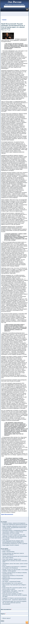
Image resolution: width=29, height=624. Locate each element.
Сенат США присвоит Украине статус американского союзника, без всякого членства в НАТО (14, 561)
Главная (4, 19)
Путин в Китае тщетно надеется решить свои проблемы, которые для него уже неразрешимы (14, 535)
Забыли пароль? (6, 618)
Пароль (3, 613)
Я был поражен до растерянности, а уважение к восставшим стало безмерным (14, 567)
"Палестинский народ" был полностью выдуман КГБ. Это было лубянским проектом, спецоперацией (14, 603)
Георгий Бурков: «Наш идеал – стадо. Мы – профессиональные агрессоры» (13, 591)
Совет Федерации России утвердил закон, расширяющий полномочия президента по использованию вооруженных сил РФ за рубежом (14, 542)
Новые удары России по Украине (10, 545)
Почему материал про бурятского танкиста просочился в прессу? (13, 554)
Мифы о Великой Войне (8, 551)
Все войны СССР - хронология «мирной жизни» (14, 599)
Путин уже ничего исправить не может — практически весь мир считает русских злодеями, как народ (14, 595)
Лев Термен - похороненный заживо (11, 581)
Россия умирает (6, 550)
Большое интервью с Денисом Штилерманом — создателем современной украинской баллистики (14, 523)
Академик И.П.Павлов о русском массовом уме (14, 598)
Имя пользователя (6, 609)
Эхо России (14, 2)
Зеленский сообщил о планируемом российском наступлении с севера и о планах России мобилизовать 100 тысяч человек (14, 532)
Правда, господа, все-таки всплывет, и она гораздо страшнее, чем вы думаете (15, 570)
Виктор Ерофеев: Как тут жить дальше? (12, 583)
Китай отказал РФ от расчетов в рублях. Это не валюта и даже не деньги (14, 588)
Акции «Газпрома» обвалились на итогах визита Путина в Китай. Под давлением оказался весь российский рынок (14, 528)
